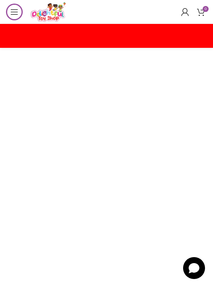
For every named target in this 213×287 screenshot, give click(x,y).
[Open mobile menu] (14, 12)
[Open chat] (194, 268)
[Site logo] (48, 11)
